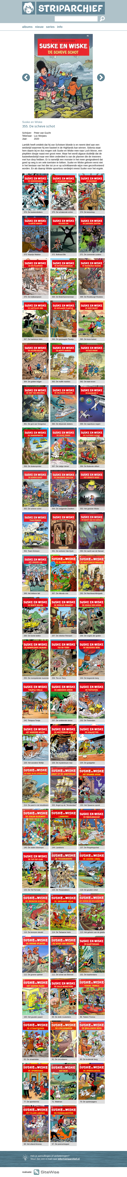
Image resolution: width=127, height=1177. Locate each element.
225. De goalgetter (87, 763)
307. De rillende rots (60, 593)
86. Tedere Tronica (87, 1017)
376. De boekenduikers (33, 212)
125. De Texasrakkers (60, 890)
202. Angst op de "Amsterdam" (64, 805)
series (50, 27)
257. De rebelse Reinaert (62, 636)
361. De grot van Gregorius (35, 424)
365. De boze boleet (88, 339)
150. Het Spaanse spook (90, 805)
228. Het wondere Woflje (34, 763)
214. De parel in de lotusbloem (36, 805)
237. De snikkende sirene (62, 720)
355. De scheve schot (32, 509)
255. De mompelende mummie (36, 678)
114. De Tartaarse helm (61, 932)
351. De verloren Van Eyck (62, 551)
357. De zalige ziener (60, 466)
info (60, 27)
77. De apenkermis (31, 1102)
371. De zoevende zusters (90, 254)
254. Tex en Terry (59, 678)
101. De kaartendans (88, 975)
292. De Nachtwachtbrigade (91, 593)
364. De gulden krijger (33, 382)
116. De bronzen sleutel (33, 932)
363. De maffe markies (61, 382)
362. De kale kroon (87, 382)
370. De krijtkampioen (32, 297)
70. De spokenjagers (88, 1102)
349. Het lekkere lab (32, 593)
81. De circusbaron (59, 1059)
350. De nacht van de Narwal (92, 551)
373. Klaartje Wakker (32, 254)
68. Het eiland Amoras (33, 1144)
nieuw (39, 27)
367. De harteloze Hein (33, 339)
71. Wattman (57, 1102)
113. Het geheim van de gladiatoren (94, 932)
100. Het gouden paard (33, 1017)
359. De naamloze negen (90, 424)
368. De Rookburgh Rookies (91, 297)
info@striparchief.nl (69, 1159)
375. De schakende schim (62, 212)
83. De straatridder (31, 1059)
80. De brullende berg (89, 1059)
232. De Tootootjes (87, 720)
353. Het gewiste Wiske (89, 509)
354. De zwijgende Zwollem (63, 509)
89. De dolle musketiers (61, 1017)
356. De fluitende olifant (89, 466)
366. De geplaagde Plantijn (63, 339)
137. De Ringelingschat (89, 848)
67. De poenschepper (60, 1144)
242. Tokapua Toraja (32, 720)
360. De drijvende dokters (62, 424)
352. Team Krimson (32, 551)
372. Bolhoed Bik (59, 254)
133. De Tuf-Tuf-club (32, 890)
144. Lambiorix (58, 848)
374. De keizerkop (87, 212)
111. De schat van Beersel (62, 975)
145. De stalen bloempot (33, 848)
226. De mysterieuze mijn (62, 763)
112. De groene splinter (33, 975)
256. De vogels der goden (90, 636)
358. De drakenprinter (32, 466)
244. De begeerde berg (89, 678)
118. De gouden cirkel (89, 890)
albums (27, 27)
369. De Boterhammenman (63, 297)
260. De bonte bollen (32, 636)
